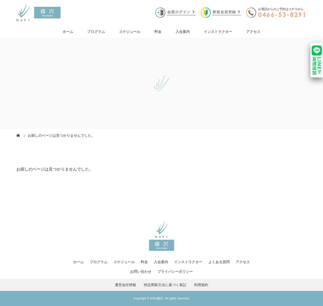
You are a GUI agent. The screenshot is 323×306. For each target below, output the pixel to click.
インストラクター (218, 32)
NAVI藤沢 (156, 298)
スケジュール (129, 32)
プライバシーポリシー (175, 271)
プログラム (96, 32)
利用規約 (203, 285)
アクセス (253, 32)
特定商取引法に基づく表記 (165, 285)
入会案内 (183, 32)
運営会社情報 (127, 285)
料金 (158, 32)
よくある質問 (219, 262)
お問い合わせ (140, 271)
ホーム (68, 32)
